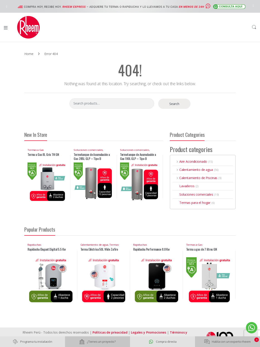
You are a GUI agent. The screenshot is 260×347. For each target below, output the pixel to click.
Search (254, 27)
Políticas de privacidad (110, 332)
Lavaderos (183, 186)
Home (28, 54)
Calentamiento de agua (192, 169)
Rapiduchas (34, 244)
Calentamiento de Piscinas (194, 178)
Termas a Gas (36, 150)
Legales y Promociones (148, 332)
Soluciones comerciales (88, 150)
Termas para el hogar (191, 202)
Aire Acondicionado (189, 161)
